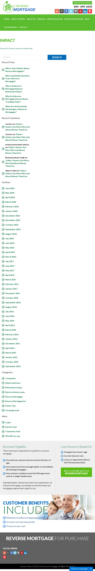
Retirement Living (13, 387)
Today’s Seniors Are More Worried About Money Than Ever (17, 127)
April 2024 (10, 197)
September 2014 (13, 366)
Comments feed (12, 431)
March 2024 (10, 202)
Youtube (4, 552)
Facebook (11, 552)
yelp (21, 552)
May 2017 (9, 270)
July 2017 (9, 261)
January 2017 (11, 288)
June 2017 (9, 266)
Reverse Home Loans (15, 392)
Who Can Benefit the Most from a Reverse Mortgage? (17, 79)
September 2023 (13, 229)
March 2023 (10, 256)
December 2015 (12, 343)
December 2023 (12, 215)
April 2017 (10, 275)
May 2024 (9, 193)
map (4, 557)
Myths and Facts (13, 383)
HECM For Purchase (73, 19)
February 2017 (12, 284)
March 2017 (10, 279)
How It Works (18, 19)
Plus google (8, 552)
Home (6, 19)
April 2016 (10, 325)
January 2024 (11, 211)
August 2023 (11, 234)
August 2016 (11, 307)
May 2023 (9, 247)
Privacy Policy (26, 566)
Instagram (18, 552)
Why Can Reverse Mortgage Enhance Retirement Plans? (14, 89)
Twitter (14, 552)
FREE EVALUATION (55, 19)
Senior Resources (82, 3)
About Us (31, 19)
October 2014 (11, 362)
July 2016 (9, 311)
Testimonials (10, 27)
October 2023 (11, 225)
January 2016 (11, 339)
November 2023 (12, 220)
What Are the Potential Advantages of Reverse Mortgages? (16, 109)
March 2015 (10, 352)
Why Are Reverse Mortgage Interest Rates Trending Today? (16, 99)
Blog (87, 19)
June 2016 (9, 316)
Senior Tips (10, 406)
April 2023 (10, 252)
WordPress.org (12, 436)
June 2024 (9, 188)
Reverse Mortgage (14, 396)
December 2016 (12, 293)
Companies (10, 378)
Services (41, 19)
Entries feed (11, 427)
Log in (8, 422)
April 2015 (10, 348)
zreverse (19, 48)
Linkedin (25, 552)
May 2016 (9, 320)
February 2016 (12, 334)
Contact (23, 27)
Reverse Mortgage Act (15, 401)
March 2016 (10, 330)
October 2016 (11, 298)
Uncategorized (12, 410)
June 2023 (9, 243)
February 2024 (12, 206)
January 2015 (11, 357)
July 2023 (9, 238)
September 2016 (13, 302)
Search (57, 57)
